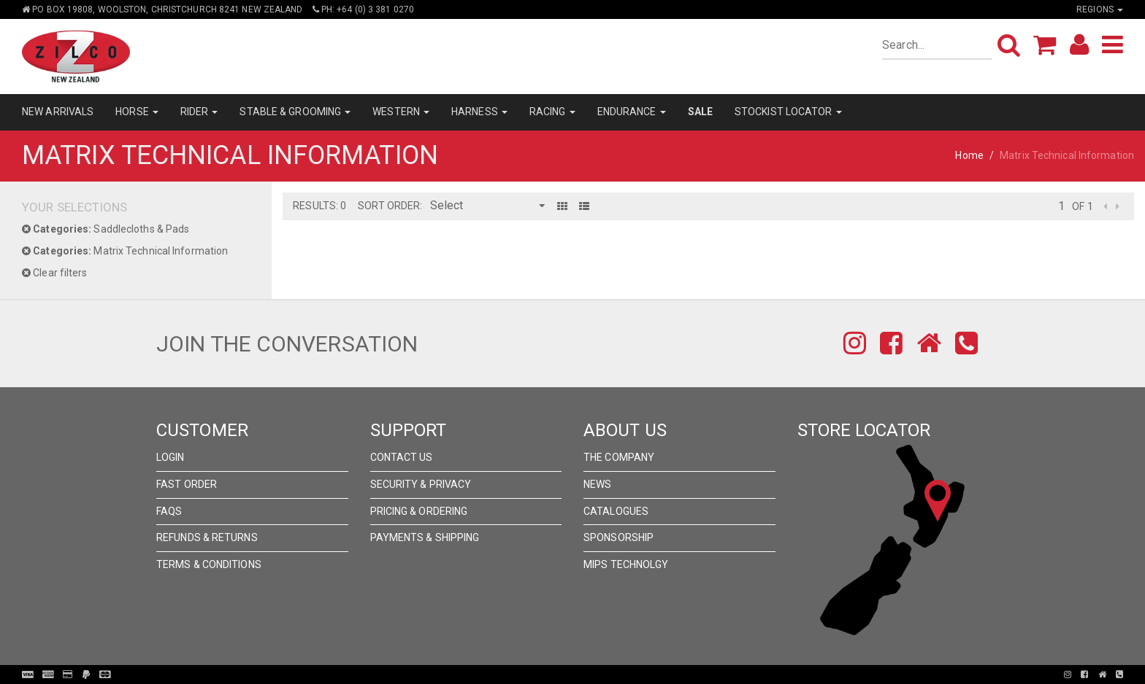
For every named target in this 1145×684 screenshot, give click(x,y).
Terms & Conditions (208, 564)
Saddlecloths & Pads (105, 229)
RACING (552, 111)
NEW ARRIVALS (57, 111)
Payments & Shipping (425, 537)
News (597, 484)
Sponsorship (618, 537)
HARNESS (479, 111)
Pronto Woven (576, 674)
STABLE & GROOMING (295, 111)
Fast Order (186, 484)
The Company (618, 457)
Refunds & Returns (207, 537)
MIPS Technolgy (625, 564)
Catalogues (615, 511)
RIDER (199, 111)
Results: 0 (319, 205)
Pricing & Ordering (419, 511)
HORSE (136, 111)
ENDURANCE (631, 111)
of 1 (1082, 206)
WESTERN (400, 111)
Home (969, 155)
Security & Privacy (421, 484)
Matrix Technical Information (125, 251)
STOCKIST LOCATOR (788, 111)
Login (170, 457)
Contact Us (401, 457)
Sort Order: (390, 205)
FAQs (169, 511)
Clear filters (55, 273)
